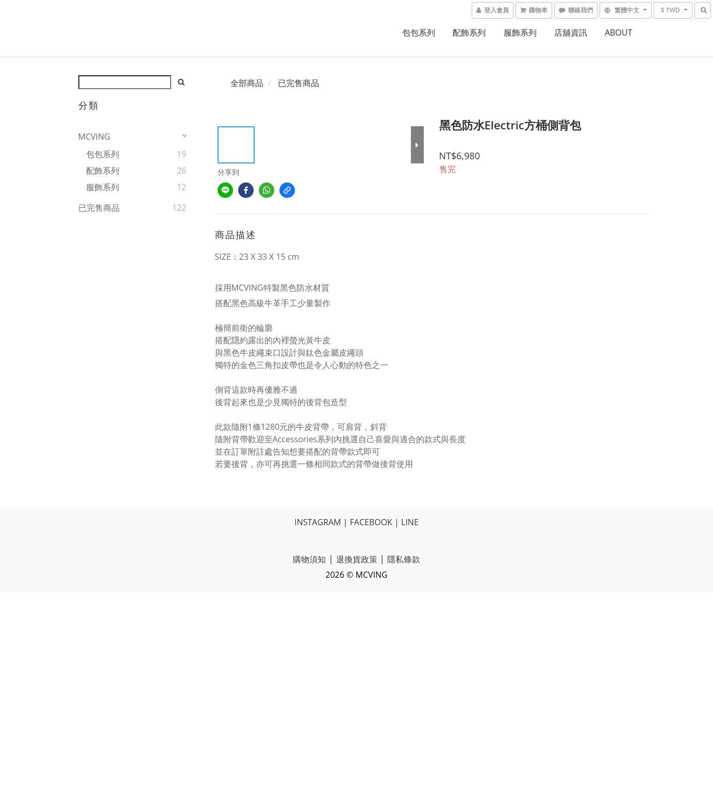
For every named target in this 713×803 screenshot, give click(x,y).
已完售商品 (99, 207)
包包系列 (418, 32)
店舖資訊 (570, 32)
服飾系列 (520, 32)
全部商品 (246, 83)
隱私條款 (403, 559)
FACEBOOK (371, 522)
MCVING (94, 136)
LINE (410, 522)
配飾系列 (469, 32)
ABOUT (618, 32)
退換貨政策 (356, 559)
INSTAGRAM (317, 522)
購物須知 (309, 559)
